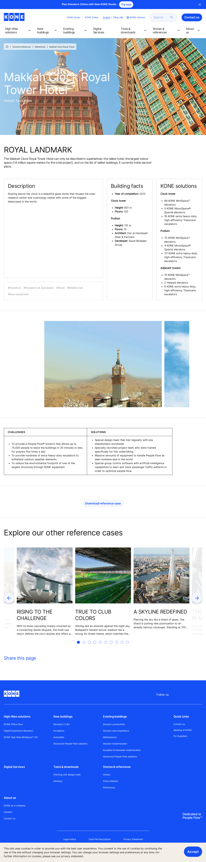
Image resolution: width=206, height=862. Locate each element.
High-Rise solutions (17, 716)
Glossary (57, 781)
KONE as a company (15, 805)
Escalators (58, 730)
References (40, 47)
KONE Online (91, 17)
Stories (106, 774)
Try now (126, 4)
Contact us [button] (191, 17)
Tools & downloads (66, 766)
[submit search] (172, 17)
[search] (161, 17)
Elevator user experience (116, 730)
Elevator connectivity (114, 724)
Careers (8, 812)
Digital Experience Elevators (18, 730)
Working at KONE (182, 730)
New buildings (62, 716)
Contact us (9, 818)
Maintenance (110, 737)
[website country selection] (135, 17)
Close (200, 4)
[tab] (78, 646)
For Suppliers (180, 736)
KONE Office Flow (13, 724)
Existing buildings (115, 716)
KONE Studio (73, 17)
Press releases (110, 781)
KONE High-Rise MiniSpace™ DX (21, 737)
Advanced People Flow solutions (70, 743)
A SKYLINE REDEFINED (160, 612)
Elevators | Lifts (61, 724)
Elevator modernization (115, 743)
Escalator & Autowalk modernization (122, 750)
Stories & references (22, 47)
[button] (18, 30)
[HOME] (7, 47)
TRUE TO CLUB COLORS (93, 615)
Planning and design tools (66, 774)
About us (10, 797)
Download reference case (103, 503)
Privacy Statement (133, 839)
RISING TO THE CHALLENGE (34, 615)
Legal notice (69, 839)
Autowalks (58, 737)
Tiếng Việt (118, 17)
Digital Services (14, 766)
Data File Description (100, 839)
